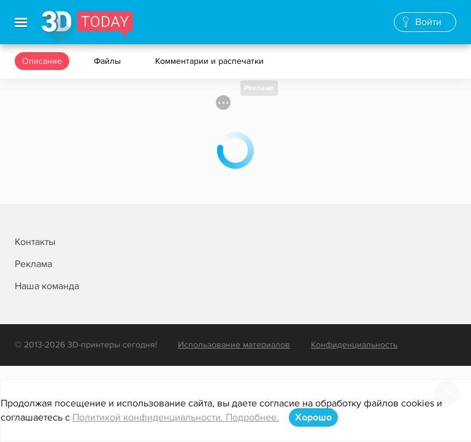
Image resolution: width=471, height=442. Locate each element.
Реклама (259, 88)
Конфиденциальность (354, 344)
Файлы (108, 61)
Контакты (35, 242)
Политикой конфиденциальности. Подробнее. (175, 417)
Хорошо (313, 417)
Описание (42, 61)
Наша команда (47, 286)
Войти (428, 22)
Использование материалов (234, 344)
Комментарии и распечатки (210, 61)
